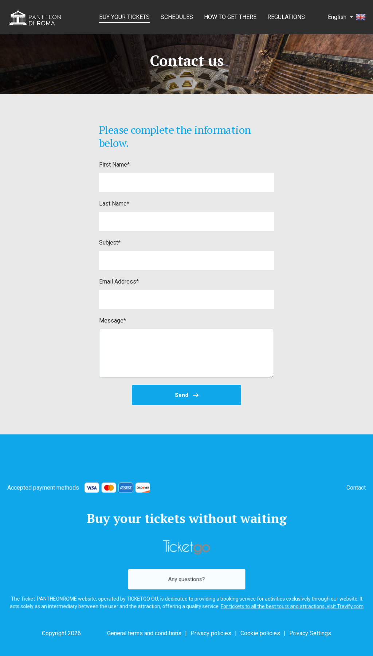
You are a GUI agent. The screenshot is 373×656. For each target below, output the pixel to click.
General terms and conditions (144, 633)
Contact (356, 491)
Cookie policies (260, 633)
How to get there (230, 16)
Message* (112, 320)
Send (187, 395)
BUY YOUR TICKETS (124, 16)
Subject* (110, 242)
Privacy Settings (310, 633)
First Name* (114, 164)
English (347, 17)
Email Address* (119, 281)
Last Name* (114, 203)
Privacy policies (211, 633)
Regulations (286, 16)
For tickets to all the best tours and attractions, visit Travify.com (287, 604)
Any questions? (186, 578)
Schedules (177, 16)
